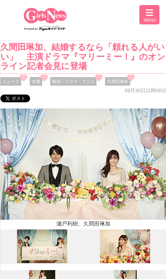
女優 (36, 81)
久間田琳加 (117, 81)
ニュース (10, 81)
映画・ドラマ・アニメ (73, 81)
